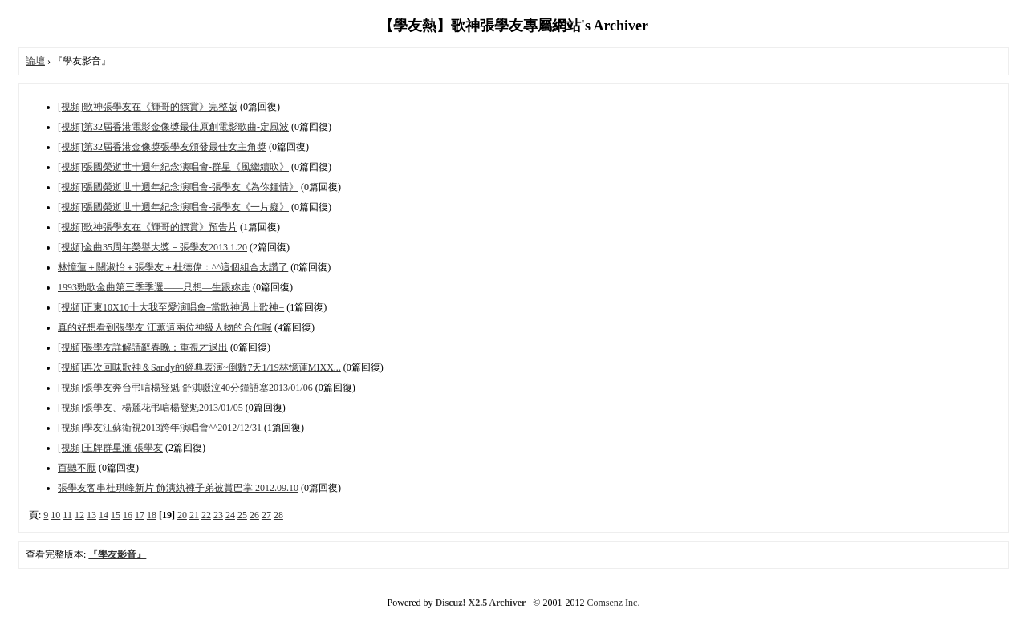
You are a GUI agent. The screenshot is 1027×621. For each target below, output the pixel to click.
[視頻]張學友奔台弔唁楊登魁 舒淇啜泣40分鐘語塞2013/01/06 (185, 387)
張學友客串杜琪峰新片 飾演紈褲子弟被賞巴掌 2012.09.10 (178, 487)
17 (139, 515)
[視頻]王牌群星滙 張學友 (110, 447)
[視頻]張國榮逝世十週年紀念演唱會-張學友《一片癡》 (173, 207)
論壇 (35, 61)
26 (254, 515)
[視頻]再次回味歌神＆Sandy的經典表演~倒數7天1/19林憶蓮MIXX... (199, 367)
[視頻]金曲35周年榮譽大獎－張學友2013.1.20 (152, 247)
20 (182, 515)
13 (91, 515)
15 (115, 515)
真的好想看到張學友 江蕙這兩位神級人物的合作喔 (165, 327)
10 (55, 515)
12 (79, 515)
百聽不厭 (77, 467)
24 (230, 515)
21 (194, 515)
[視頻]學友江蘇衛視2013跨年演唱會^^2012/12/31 (160, 427)
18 (151, 515)
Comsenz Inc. (613, 602)
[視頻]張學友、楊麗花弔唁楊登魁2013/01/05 (150, 407)
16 (127, 515)
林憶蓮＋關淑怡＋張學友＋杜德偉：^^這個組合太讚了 (173, 267)
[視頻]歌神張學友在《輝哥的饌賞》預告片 (147, 227)
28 (278, 515)
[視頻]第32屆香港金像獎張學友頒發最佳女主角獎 (162, 146)
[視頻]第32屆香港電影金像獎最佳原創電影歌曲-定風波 (173, 126)
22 (206, 515)
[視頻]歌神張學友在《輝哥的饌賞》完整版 (147, 106)
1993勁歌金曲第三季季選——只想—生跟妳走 (154, 287)
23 (218, 515)
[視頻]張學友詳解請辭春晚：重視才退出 (143, 347)
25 (242, 515)
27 (266, 515)
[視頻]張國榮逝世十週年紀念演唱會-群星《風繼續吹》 (173, 166)
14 (103, 515)
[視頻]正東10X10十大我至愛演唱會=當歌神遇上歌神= (171, 307)
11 (67, 515)
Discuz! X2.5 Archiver (481, 602)
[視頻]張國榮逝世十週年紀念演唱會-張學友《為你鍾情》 (178, 187)
